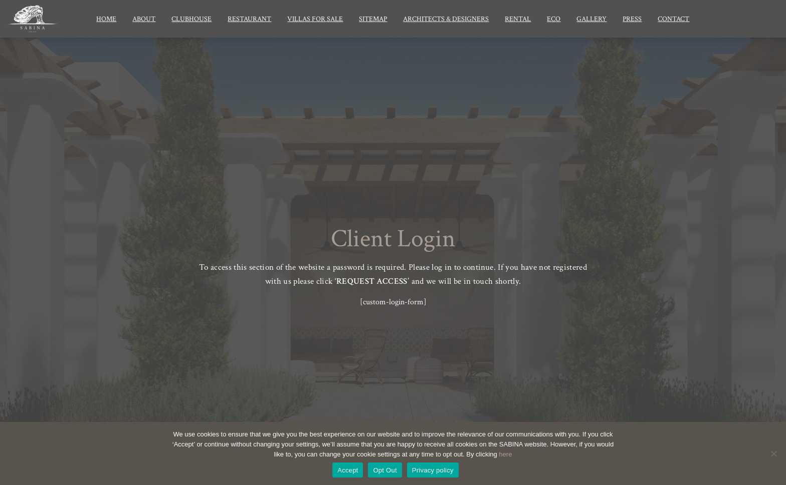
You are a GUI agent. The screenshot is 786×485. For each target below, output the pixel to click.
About (143, 19)
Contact (673, 19)
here (505, 454)
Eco (553, 19)
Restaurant (249, 19)
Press (632, 19)
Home (106, 19)
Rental (518, 19)
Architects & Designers (446, 19)
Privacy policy (433, 470)
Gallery (591, 19)
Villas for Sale (315, 19)
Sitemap (373, 19)
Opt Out (385, 470)
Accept (347, 470)
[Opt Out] (773, 453)
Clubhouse (191, 19)
